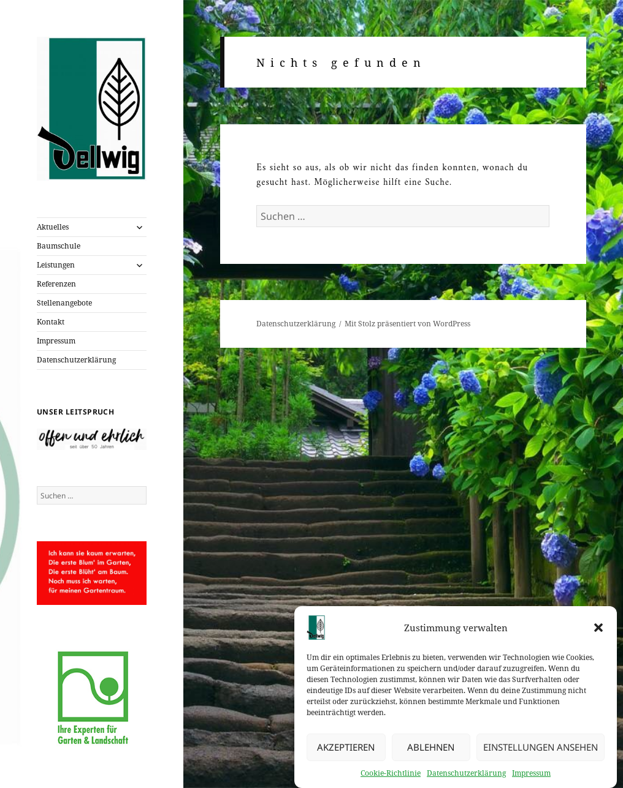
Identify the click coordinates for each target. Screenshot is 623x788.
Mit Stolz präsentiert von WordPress (407, 323)
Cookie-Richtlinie (391, 775)
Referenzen (56, 284)
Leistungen (56, 265)
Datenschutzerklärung (466, 775)
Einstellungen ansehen (540, 749)
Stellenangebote (64, 303)
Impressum (531, 775)
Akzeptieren (346, 749)
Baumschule (58, 246)
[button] (598, 629)
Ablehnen (430, 749)
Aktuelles (53, 227)
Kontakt (50, 322)
